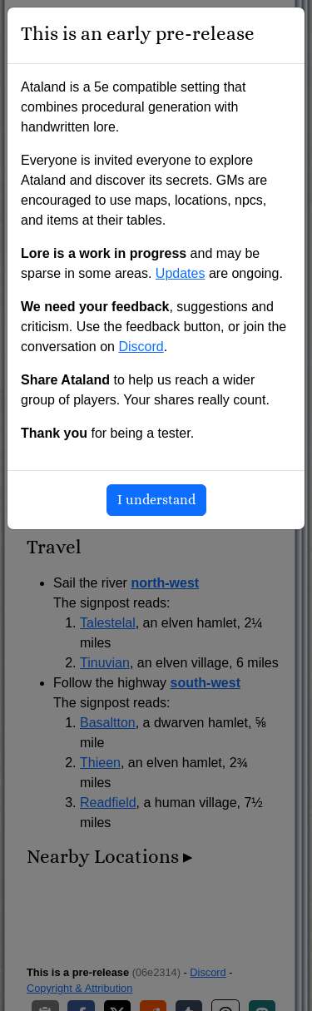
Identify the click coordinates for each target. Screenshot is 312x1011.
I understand (156, 500)
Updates (181, 273)
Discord (140, 346)
